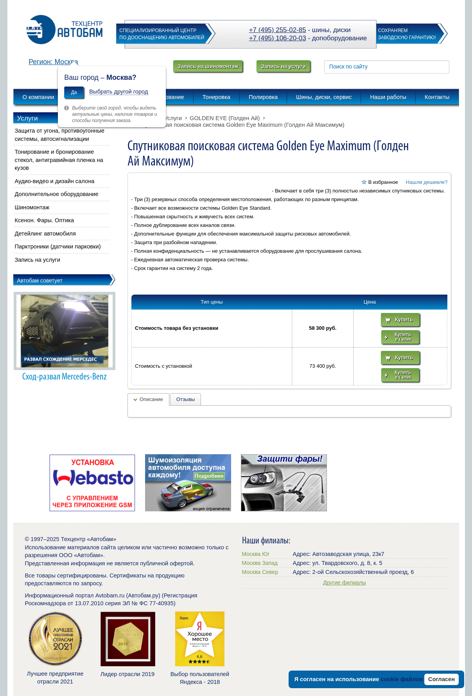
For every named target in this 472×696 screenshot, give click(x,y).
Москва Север (260, 572)
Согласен (441, 679)
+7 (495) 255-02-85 (277, 30)
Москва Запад (260, 563)
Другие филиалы (344, 582)
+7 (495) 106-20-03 (277, 38)
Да (74, 92)
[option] (92, 482)
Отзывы (185, 399)
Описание (151, 399)
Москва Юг (256, 554)
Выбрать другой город (118, 91)
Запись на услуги (283, 66)
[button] (203, 231)
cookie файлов (401, 679)
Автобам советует (40, 280)
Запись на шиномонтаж (208, 66)
